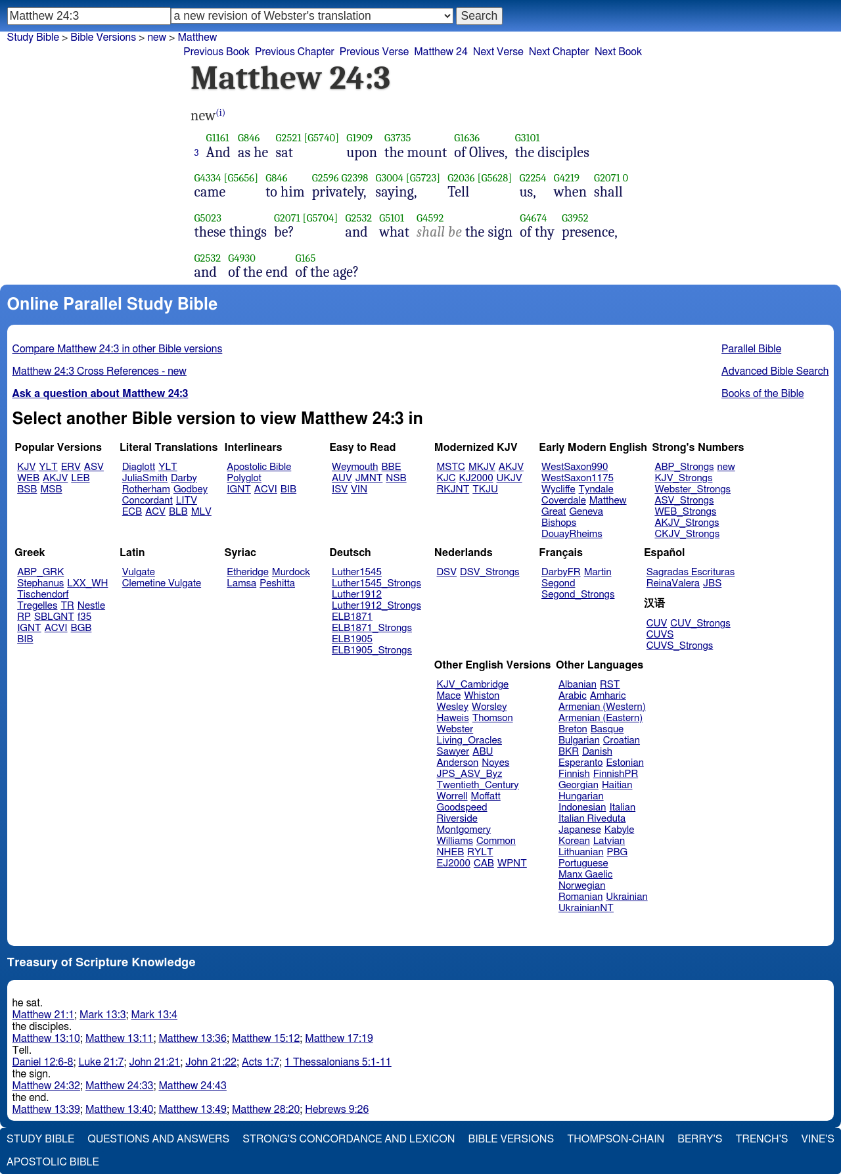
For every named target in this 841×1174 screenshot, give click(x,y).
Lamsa (241, 583)
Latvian (609, 841)
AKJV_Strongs (686, 523)
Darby (184, 478)
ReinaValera (673, 583)
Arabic (572, 696)
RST (610, 685)
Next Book (618, 52)
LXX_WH (87, 583)
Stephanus (40, 583)
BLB (178, 512)
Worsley (489, 707)
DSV (447, 572)
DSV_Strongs (490, 572)
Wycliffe (558, 489)
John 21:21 (155, 1062)
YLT (48, 467)
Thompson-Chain (615, 1139)
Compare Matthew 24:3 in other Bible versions (117, 349)
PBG (617, 852)
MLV (201, 512)
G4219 (567, 178)
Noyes (495, 763)
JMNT (369, 478)
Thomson (492, 718)
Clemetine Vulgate (161, 583)
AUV (342, 478)
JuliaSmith (145, 478)
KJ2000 (476, 478)
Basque (607, 729)
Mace (449, 696)
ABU (482, 752)
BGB (81, 628)
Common (496, 841)
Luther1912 (357, 594)
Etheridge (247, 572)
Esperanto (580, 763)
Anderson (458, 763)
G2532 (358, 218)
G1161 (217, 137)
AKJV (55, 478)
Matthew (608, 500)
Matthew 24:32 (46, 1086)
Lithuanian (581, 852)
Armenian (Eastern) (600, 718)
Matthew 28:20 (266, 1109)
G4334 (207, 178)
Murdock (291, 572)
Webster (455, 729)
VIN (359, 489)
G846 (249, 137)
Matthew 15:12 (266, 1038)
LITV (186, 500)
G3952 (575, 218)
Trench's (761, 1139)
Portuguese (583, 863)
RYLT (480, 852)
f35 (84, 617)
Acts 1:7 (260, 1062)
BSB (27, 489)
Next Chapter (559, 52)
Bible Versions (103, 37)
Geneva (586, 512)
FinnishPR (616, 774)
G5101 (391, 218)
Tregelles (37, 606)
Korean (574, 841)
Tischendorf (42, 594)
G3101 (527, 137)
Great (553, 512)
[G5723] (423, 178)
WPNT (512, 863)
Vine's (818, 1139)
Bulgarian (579, 740)
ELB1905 (352, 639)
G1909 (359, 137)
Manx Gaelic (585, 875)
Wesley (452, 707)
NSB (396, 478)
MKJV (481, 467)
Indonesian (582, 807)
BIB (288, 489)
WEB (28, 478)
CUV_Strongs (700, 623)
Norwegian (581, 886)
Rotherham (146, 489)
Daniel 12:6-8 (43, 1062)
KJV (26, 467)
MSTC (451, 467)
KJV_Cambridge (473, 685)
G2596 (325, 178)
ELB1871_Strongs (372, 628)
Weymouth (355, 467)
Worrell (452, 796)
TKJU (485, 489)
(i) (220, 112)
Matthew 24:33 (119, 1086)
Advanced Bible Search (775, 371)
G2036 (460, 178)
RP (24, 617)
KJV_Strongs (683, 478)
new (726, 467)
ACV (155, 512)
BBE (391, 467)
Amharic (608, 696)
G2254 (532, 178)
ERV (71, 467)
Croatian (621, 740)
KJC (446, 478)
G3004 (389, 178)
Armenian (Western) (602, 707)
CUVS (660, 635)
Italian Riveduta (591, 819)
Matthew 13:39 (46, 1109)
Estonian (624, 763)
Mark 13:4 (154, 1015)
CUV (657, 623)
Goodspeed (462, 807)
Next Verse (498, 52)
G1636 (467, 137)
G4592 (430, 218)
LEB (80, 478)
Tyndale (596, 489)
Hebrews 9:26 (337, 1109)
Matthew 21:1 (43, 1015)
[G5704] (320, 218)
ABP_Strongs (684, 467)
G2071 (607, 178)
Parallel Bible (751, 349)
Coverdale (563, 500)
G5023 (207, 218)
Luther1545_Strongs (376, 583)
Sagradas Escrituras (691, 572)
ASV (94, 467)
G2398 (354, 178)
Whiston (481, 696)
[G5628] (494, 178)
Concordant (147, 500)
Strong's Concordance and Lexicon (348, 1139)
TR (67, 606)
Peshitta (277, 583)
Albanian (577, 685)
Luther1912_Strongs (376, 606)
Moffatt (486, 796)
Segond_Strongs (577, 594)
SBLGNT (54, 617)
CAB (484, 863)
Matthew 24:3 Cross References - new (99, 371)
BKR (568, 752)
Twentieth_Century (478, 785)
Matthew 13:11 (119, 1038)
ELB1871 (352, 617)
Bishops (558, 523)
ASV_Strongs (684, 500)
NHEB (451, 852)
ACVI (265, 489)
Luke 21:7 (101, 1062)
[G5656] (240, 178)
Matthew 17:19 (339, 1038)
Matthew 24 (441, 52)
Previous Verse (374, 52)
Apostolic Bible (53, 1162)
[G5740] (321, 137)
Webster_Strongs (692, 489)
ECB (132, 512)
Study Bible (33, 37)
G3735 (397, 137)
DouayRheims (571, 534)
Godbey (190, 489)
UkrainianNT (586, 908)
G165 (305, 258)
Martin (598, 572)
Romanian (580, 897)
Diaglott (138, 467)
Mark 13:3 (102, 1015)
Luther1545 (357, 572)
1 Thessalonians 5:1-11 (338, 1062)
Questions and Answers (158, 1139)
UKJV (509, 478)
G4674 (533, 218)
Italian (622, 807)
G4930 (242, 258)
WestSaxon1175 (577, 478)
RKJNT (453, 489)
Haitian (617, 785)
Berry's (699, 1139)
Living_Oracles (470, 740)
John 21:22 (211, 1062)
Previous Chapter (294, 52)
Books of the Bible (762, 393)
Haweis (453, 718)
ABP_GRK (40, 572)
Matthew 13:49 (192, 1109)
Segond (558, 583)
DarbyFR (561, 572)
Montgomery (464, 830)
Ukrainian (626, 897)
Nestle (91, 606)
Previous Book (216, 52)
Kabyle (619, 830)
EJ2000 (453, 863)
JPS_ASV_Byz (470, 774)
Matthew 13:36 (192, 1038)
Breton (572, 729)
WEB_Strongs (685, 512)
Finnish (574, 774)
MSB (51, 489)
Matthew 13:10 (46, 1038)
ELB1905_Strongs (372, 650)
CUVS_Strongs (680, 646)
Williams (455, 841)
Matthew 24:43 (192, 1086)
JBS (712, 583)
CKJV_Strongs (686, 534)
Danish (597, 752)
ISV (340, 489)
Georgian (578, 785)
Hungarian (581, 796)
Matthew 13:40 (119, 1109)
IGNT (239, 489)
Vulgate (138, 572)
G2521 (288, 137)
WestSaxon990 (574, 467)
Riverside (457, 819)
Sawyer (453, 752)
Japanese (579, 830)
